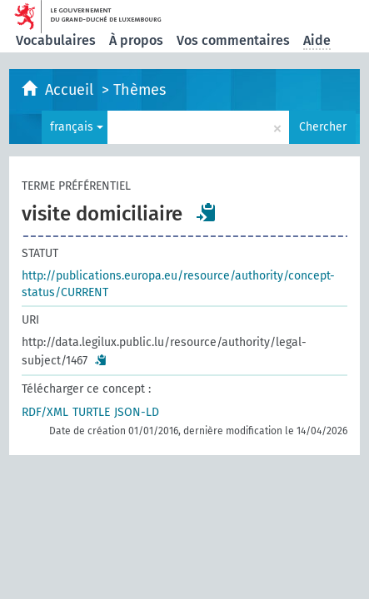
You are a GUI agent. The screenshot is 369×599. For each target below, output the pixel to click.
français (76, 127)
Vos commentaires (233, 40)
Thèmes (139, 90)
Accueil (71, 90)
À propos (136, 40)
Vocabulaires (56, 40)
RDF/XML (45, 412)
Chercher (323, 127)
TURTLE (91, 412)
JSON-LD (136, 412)
